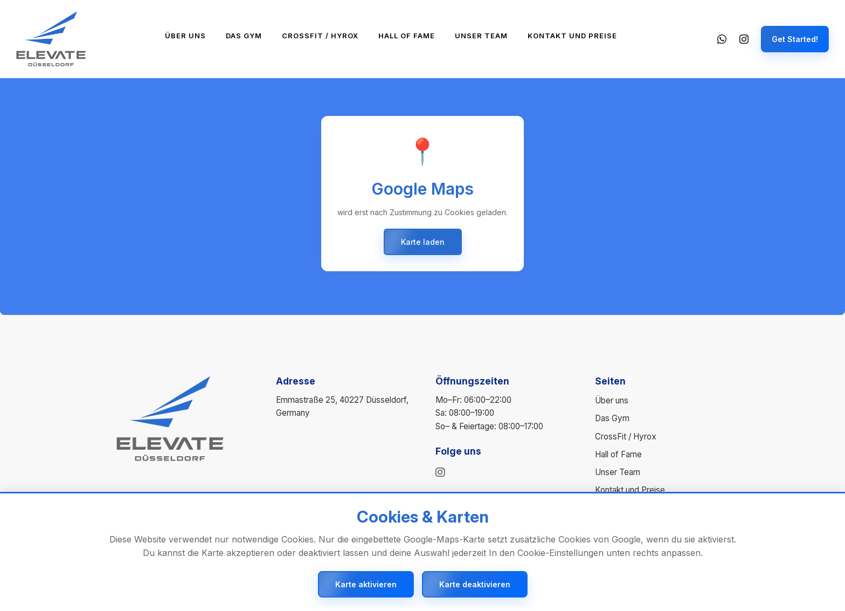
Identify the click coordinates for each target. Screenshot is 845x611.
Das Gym (244, 35)
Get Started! (795, 39)
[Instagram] (744, 39)
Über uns (185, 35)
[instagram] (440, 472)
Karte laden (423, 241)
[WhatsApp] (720, 39)
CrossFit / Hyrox (320, 35)
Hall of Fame (406, 35)
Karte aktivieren (366, 584)
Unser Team (481, 35)
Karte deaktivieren (474, 584)
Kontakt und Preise (572, 35)
